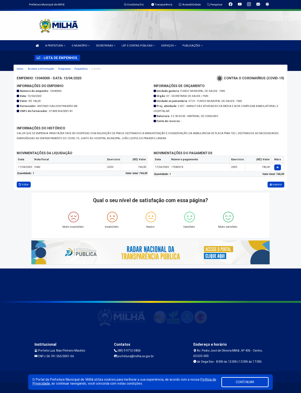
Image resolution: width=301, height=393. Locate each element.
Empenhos (81, 68)
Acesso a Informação (41, 68)
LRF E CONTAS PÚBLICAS (138, 45)
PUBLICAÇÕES (192, 45)
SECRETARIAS (105, 45)
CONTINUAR (245, 382)
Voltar (24, 184)
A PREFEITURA (55, 45)
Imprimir (276, 184)
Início (20, 68)
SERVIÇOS (168, 45)
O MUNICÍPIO (81, 45)
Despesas (64, 68)
